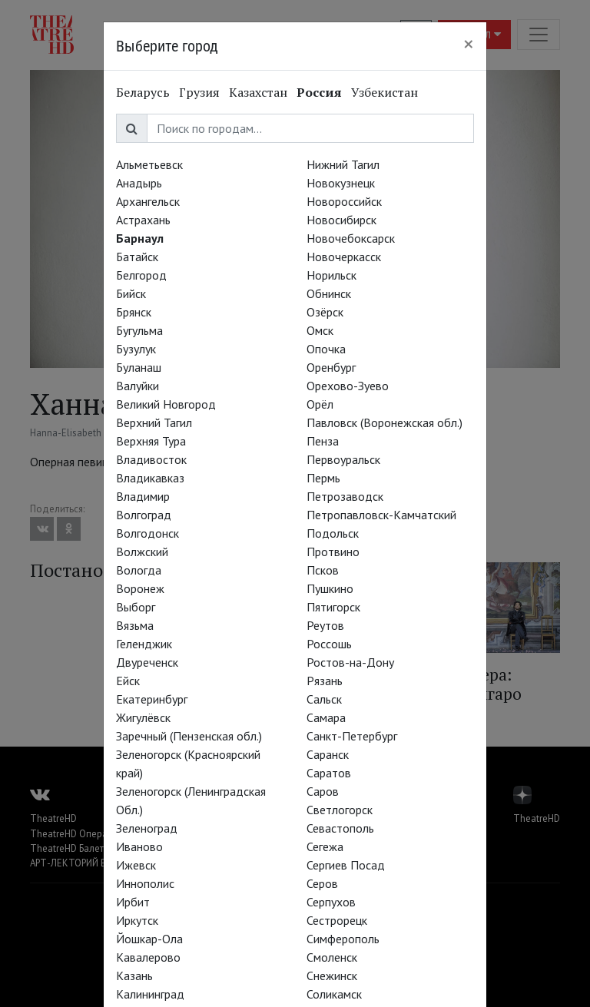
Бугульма (139, 330)
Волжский (142, 551)
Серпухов (331, 901)
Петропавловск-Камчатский (381, 514)
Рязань (325, 680)
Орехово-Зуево (348, 385)
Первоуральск (343, 459)
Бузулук (136, 348)
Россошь (329, 643)
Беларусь (143, 92)
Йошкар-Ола (149, 938)
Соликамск (334, 994)
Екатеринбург (151, 699)
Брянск (133, 312)
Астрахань (143, 219)
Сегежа (325, 846)
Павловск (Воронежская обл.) (384, 422)
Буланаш (138, 367)
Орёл (320, 404)
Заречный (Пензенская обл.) (189, 736)
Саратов (329, 772)
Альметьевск (149, 164)
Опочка (326, 348)
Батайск (137, 256)
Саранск (328, 754)
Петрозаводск (345, 496)
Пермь (323, 477)
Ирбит (133, 901)
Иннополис (145, 883)
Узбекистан (384, 92)
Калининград (150, 994)
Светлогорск (340, 809)
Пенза (323, 441)
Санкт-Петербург (352, 736)
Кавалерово (148, 957)
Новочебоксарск (351, 238)
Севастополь (340, 828)
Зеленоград (146, 828)
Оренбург (331, 367)
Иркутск (137, 920)
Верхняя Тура (151, 441)
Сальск (324, 699)
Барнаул (140, 238)
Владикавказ (150, 477)
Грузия (199, 92)
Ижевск (136, 865)
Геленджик (144, 643)
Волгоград (143, 514)
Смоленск (332, 957)
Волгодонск (147, 533)
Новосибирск (341, 219)
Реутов (325, 625)
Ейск (128, 680)
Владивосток (151, 459)
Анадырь (139, 182)
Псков (323, 570)
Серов (322, 883)
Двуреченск (147, 662)
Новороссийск (344, 201)
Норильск (331, 275)
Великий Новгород (166, 404)
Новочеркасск (344, 256)
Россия (319, 92)
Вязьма (135, 625)
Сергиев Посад (346, 865)
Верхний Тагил (154, 422)
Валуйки (137, 385)
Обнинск (329, 293)
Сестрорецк (337, 920)
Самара (326, 717)
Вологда (138, 570)
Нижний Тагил (343, 164)
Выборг (135, 606)
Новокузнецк (341, 182)
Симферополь (343, 938)
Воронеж (140, 588)
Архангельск (148, 201)
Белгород (141, 275)
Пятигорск (333, 606)
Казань (134, 975)
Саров (323, 791)
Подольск (333, 533)
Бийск (131, 293)
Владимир (143, 496)
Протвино (333, 551)
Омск (320, 330)
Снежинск (332, 975)
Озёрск (325, 312)
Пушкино (330, 588)
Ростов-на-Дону (350, 662)
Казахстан (258, 92)
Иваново (139, 846)
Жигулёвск (143, 717)
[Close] (468, 43)
